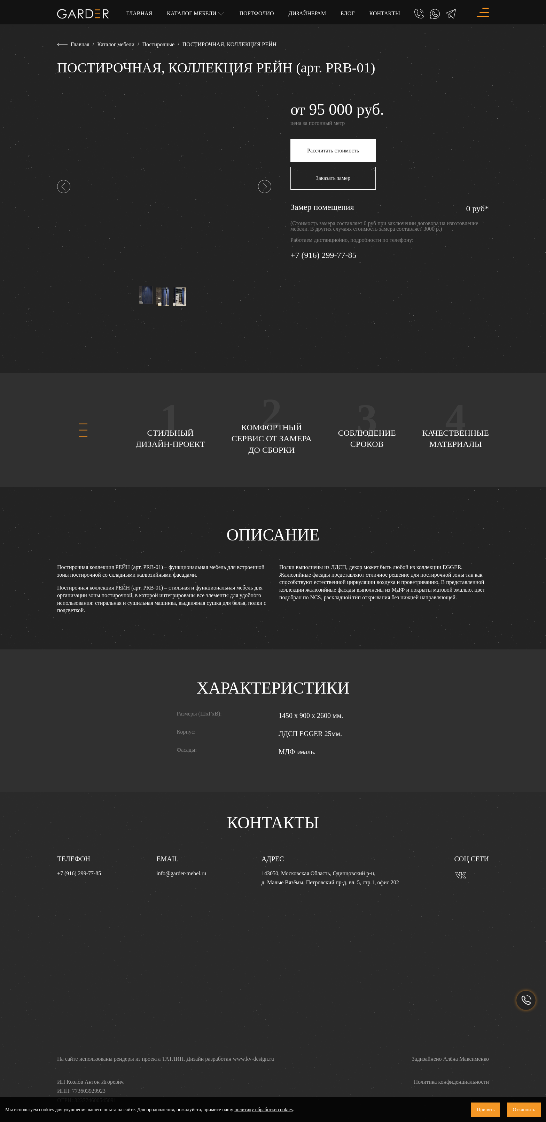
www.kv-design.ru (253, 1059)
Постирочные (158, 44)
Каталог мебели (192, 13)
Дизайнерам (307, 13)
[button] (63, 186)
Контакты (384, 13)
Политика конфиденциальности (451, 1082)
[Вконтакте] (460, 874)
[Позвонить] (419, 14)
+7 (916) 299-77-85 (323, 255)
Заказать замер (333, 178)
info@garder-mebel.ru (181, 873)
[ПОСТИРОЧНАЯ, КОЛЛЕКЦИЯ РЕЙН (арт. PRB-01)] (164, 186)
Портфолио (256, 13)
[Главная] (83, 13)
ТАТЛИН (173, 1059)
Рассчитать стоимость (333, 150)
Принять (485, 1109)
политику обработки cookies (263, 1109)
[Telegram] (451, 14)
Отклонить (524, 1109)
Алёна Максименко (466, 1059)
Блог (347, 13)
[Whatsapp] (435, 14)
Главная (139, 13)
